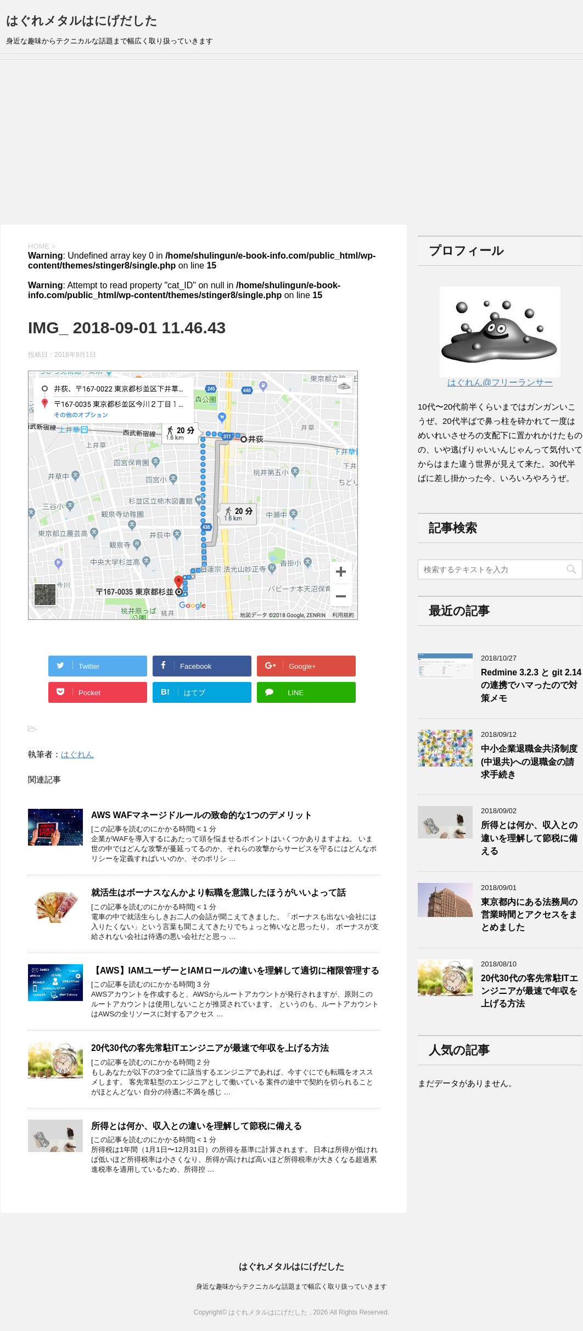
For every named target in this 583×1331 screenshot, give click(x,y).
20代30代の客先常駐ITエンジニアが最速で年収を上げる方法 (210, 1048)
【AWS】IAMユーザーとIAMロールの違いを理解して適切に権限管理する (235, 970)
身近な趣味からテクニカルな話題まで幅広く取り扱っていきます (291, 1286)
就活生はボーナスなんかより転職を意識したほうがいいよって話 (218, 892)
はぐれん (77, 754)
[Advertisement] (291, 142)
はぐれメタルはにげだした (82, 20)
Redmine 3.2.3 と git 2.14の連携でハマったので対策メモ (531, 685)
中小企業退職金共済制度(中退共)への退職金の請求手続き (529, 761)
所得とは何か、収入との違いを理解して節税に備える (196, 1126)
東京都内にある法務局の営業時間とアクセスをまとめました (529, 914)
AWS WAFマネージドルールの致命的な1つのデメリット (201, 815)
